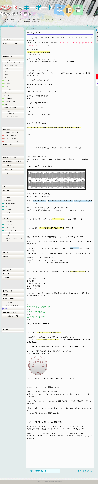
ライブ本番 (6, 278)
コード (5, 194)
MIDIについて (7, 308)
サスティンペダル (9, 80)
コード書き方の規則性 (10, 203)
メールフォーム (7, 329)
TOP (27, 28)
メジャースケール (9, 221)
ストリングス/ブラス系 (10, 135)
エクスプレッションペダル (11, 116)
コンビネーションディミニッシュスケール (13, 239)
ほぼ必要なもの (7, 56)
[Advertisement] (42, 453)
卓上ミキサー (7, 111)
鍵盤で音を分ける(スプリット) (12, 161)
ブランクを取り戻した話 (10, 316)
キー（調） (6, 190)
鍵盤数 (6, 74)
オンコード (7, 212)
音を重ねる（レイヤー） (10, 157)
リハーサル (6, 274)
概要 (4, 186)
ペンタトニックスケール (10, 227)
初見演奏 (5, 295)
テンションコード (9, 209)
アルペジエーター (8, 169)
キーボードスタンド (9, 101)
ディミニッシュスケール (10, 235)
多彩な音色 (6, 129)
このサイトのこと (8, 39)
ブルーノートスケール (10, 230)
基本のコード (7, 206)
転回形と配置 (7, 200)
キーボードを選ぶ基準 (11, 65)
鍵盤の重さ (8, 68)
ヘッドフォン (7, 83)
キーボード (7, 60)
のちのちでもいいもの (9, 107)
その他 (6, 104)
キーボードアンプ (9, 114)
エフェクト (6, 173)
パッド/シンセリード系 (10, 138)
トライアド (7, 198)
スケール (5, 218)
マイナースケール (9, 224)
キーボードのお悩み (9, 299)
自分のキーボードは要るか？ (12, 62)
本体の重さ (8, 71)
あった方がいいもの (9, 92)
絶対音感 (5, 253)
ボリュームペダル (9, 98)
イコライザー (7, 165)
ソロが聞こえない (9, 302)
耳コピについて (7, 291)
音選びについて (7, 144)
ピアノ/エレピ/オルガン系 (11, 132)
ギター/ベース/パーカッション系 (12, 141)
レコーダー (7, 95)
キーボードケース (9, 89)
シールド (6, 86)
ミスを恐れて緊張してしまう (12, 305)
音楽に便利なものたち (9, 312)
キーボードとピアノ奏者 (10, 43)
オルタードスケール (9, 233)
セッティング (7, 270)
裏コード (6, 215)
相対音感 (5, 257)
